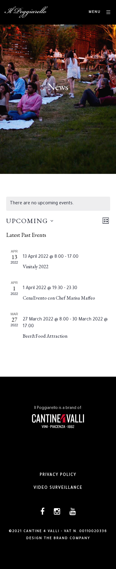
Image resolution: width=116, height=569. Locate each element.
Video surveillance (58, 488)
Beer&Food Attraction (45, 336)
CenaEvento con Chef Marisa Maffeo (59, 298)
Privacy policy (58, 475)
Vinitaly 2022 (36, 266)
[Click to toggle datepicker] (29, 221)
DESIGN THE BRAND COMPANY (58, 538)
